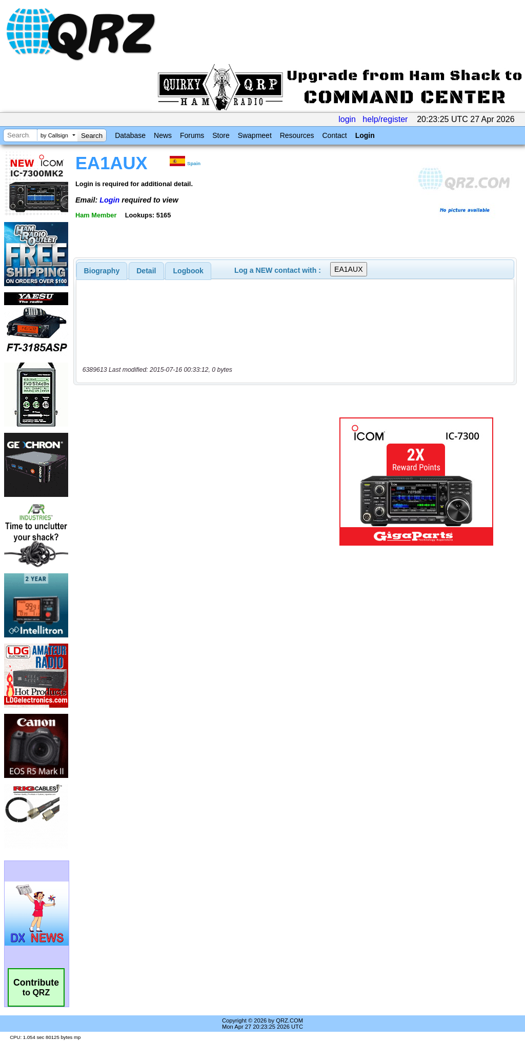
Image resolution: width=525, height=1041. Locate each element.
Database (130, 135)
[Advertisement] (202, 481)
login (347, 119)
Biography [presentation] (102, 271)
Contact (334, 135)
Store (220, 135)
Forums (192, 135)
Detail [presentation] (146, 271)
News (163, 135)
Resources (297, 135)
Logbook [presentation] (188, 271)
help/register (385, 119)
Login (365, 135)
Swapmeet (255, 135)
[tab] (102, 270)
